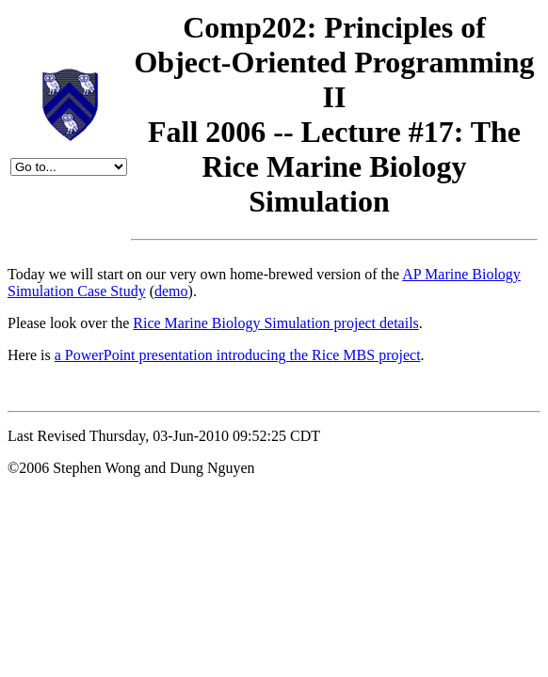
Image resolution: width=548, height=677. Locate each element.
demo (171, 291)
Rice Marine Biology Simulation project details (276, 323)
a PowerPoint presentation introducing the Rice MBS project (238, 355)
